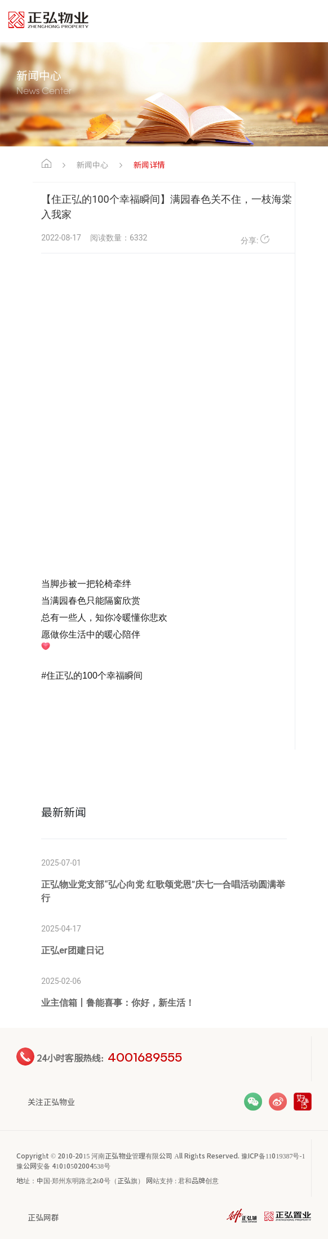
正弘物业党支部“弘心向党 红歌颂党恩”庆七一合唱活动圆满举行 (163, 891)
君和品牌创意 (198, 1180)
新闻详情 (149, 164)
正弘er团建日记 (72, 950)
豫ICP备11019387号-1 (273, 1155)
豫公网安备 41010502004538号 (63, 1165)
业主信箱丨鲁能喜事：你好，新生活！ (117, 1002)
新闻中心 (92, 164)
